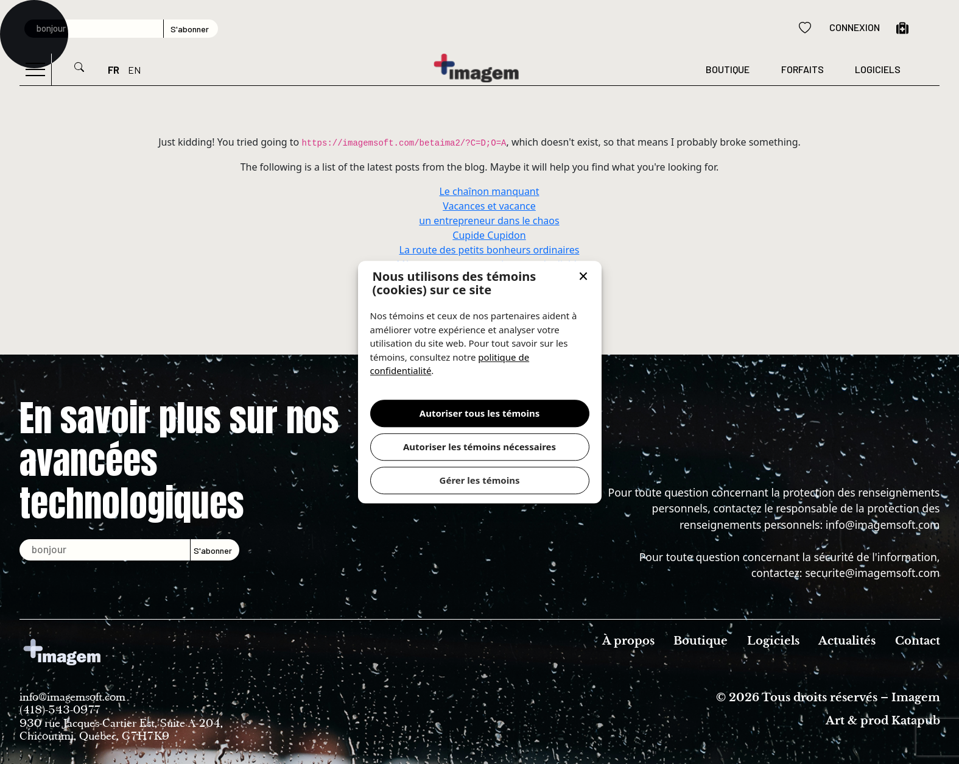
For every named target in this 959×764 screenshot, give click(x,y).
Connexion (854, 27)
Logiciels (878, 69)
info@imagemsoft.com (883, 524)
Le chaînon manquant (489, 191)
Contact (917, 641)
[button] (583, 277)
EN (134, 70)
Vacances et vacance (489, 206)
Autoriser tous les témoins (479, 413)
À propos (628, 641)
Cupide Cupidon (488, 235)
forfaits (802, 69)
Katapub (915, 720)
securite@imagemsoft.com (872, 572)
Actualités (847, 641)
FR (113, 70)
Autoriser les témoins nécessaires (479, 446)
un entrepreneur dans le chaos (489, 220)
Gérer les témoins (480, 480)
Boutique (728, 69)
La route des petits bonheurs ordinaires (489, 249)
